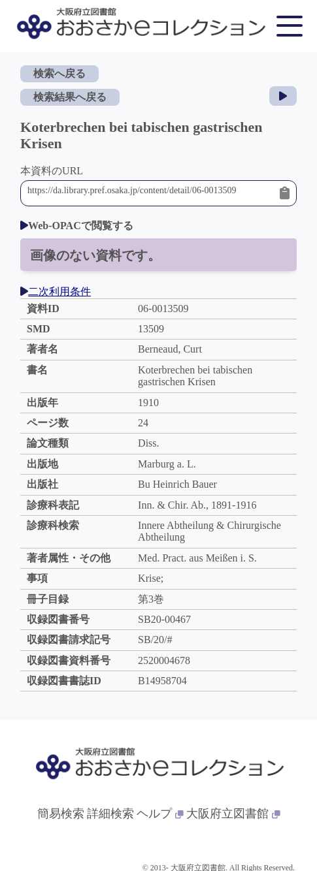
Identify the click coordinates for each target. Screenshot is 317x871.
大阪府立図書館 (233, 813)
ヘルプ (160, 813)
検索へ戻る (59, 73)
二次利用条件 (55, 291)
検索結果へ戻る (70, 97)
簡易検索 (60, 813)
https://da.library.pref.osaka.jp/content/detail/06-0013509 (150, 193)
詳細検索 (110, 813)
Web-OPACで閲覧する (76, 225)
